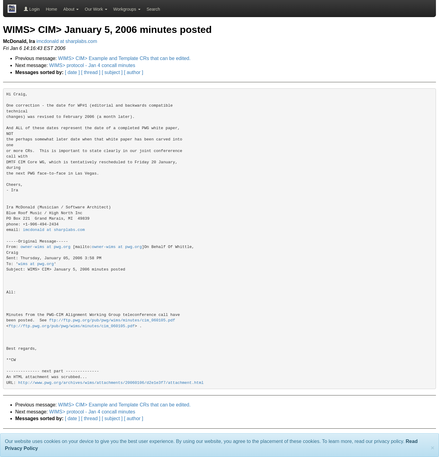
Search (153, 9)
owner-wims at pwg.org (45, 247)
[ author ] (133, 72)
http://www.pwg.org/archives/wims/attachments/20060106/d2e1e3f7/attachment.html (111, 383)
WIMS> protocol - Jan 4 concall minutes (92, 65)
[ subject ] (112, 72)
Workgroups (127, 9)
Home (51, 9)
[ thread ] (90, 72)
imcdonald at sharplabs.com (66, 41)
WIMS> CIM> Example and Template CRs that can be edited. (124, 58)
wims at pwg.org (36, 264)
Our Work (96, 9)
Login (32, 9)
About (71, 9)
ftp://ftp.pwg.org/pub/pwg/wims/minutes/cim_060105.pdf (112, 320)
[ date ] (72, 72)
